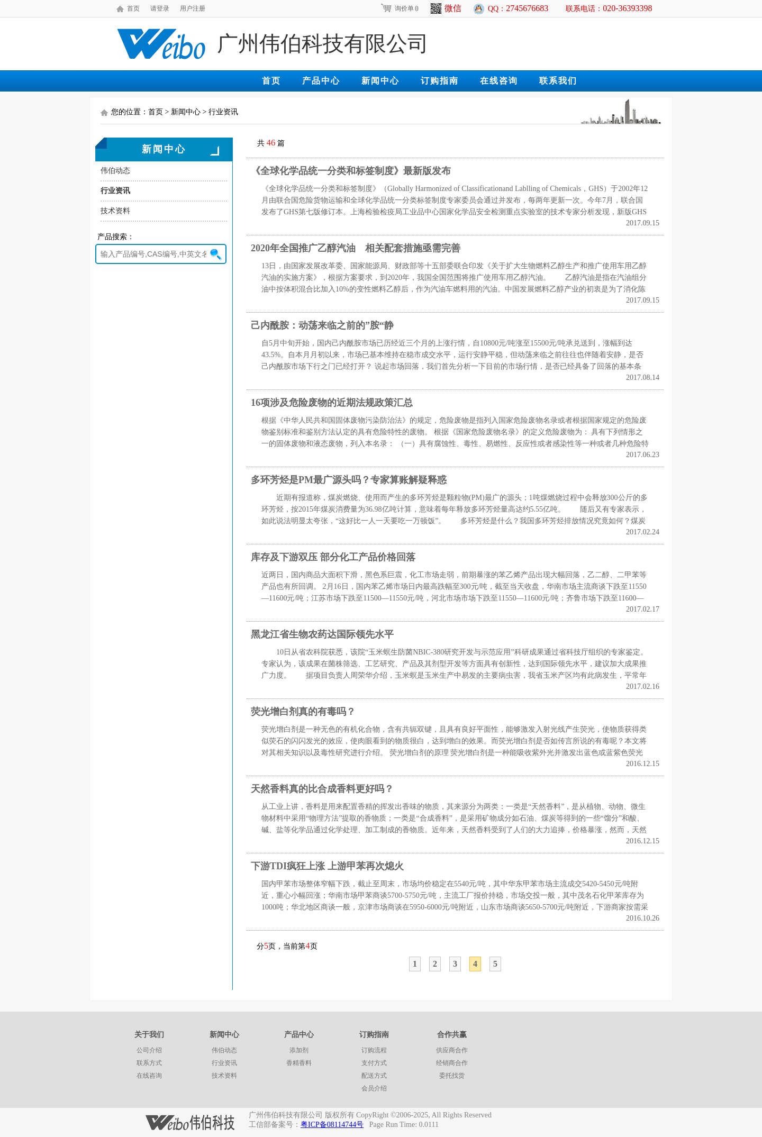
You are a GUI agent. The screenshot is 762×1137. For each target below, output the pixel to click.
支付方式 (374, 1063)
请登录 (159, 8)
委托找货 (452, 1075)
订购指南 (440, 80)
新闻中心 (380, 80)
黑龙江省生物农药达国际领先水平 (322, 634)
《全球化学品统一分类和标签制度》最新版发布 (351, 171)
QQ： (518, 8)
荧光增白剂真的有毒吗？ (303, 711)
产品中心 (321, 80)
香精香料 (299, 1063)
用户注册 (192, 8)
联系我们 (558, 80)
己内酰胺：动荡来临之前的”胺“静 (322, 325)
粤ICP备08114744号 (332, 1125)
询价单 (399, 8)
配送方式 (374, 1075)
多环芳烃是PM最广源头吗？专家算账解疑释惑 (349, 480)
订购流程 (374, 1050)
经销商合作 (452, 1063)
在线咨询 (499, 80)
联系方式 (149, 1063)
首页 (133, 8)
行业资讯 (115, 191)
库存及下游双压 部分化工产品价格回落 (333, 557)
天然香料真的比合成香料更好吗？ (322, 789)
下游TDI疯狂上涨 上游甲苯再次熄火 (327, 866)
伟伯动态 (115, 171)
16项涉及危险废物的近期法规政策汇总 (332, 402)
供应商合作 (452, 1050)
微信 (446, 8)
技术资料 (115, 211)
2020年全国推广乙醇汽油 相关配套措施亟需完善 (355, 248)
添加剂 (299, 1050)
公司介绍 (149, 1050)
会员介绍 (374, 1088)
